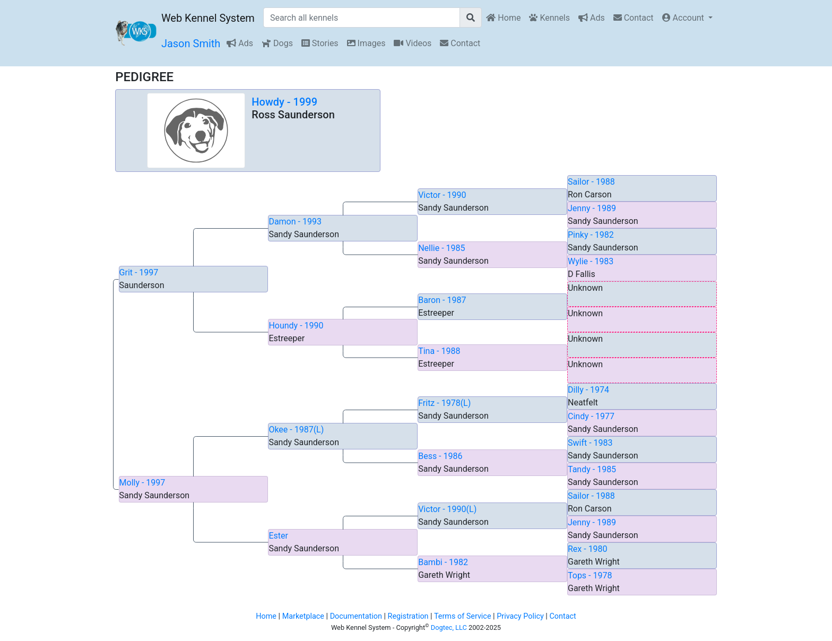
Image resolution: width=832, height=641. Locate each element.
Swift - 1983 (590, 443)
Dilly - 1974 (588, 390)
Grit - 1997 (139, 272)
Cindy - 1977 (591, 416)
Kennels (549, 18)
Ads (591, 18)
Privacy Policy (520, 616)
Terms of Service (462, 616)
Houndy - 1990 (295, 325)
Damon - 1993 (295, 221)
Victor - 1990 (442, 195)
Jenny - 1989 (592, 208)
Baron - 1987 (442, 300)
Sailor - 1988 (591, 182)
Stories (320, 43)
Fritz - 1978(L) (444, 403)
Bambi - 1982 (443, 562)
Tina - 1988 (439, 351)
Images (366, 43)
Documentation (356, 616)
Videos (412, 43)
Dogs (277, 43)
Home (503, 18)
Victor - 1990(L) (447, 509)
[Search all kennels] (362, 17)
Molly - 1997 (142, 483)
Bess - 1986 (440, 456)
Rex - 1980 (588, 549)
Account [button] (684, 18)
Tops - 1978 (590, 575)
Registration (408, 616)
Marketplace (303, 616)
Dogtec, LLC (449, 627)
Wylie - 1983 (590, 261)
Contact (633, 18)
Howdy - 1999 (284, 102)
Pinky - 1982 (591, 235)
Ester (278, 536)
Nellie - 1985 (441, 248)
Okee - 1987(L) (296, 430)
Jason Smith (190, 43)
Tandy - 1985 (592, 469)
